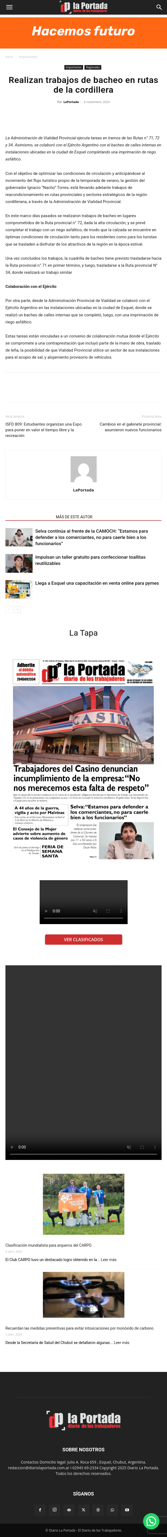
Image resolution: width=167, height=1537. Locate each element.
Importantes (28, 56)
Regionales (93, 67)
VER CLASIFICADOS (83, 940)
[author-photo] (84, 482)
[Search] (159, 7)
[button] (9, 7)
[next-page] (17, 609)
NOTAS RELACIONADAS (29, 517)
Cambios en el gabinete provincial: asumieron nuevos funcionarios (131, 427)
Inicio (9, 56)
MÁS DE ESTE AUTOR (74, 517)
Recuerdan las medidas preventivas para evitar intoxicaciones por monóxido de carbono (79, 1328)
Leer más (108, 1260)
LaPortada (71, 102)
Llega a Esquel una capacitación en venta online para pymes (97, 583)
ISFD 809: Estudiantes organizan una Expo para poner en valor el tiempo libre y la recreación (43, 430)
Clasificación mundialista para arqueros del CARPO (48, 1245)
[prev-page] (8, 609)
